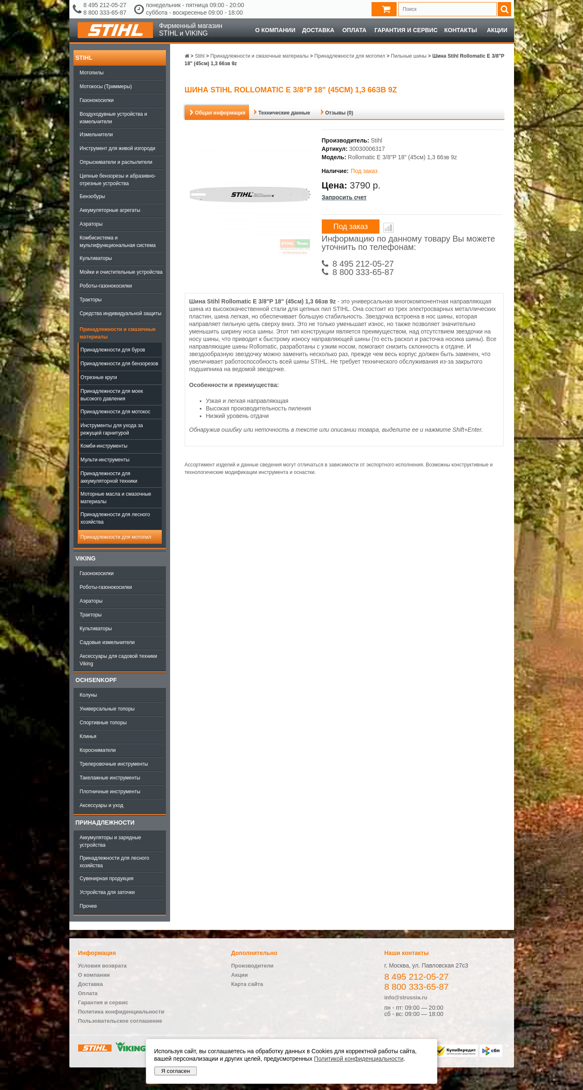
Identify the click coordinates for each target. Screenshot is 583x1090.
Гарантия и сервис (406, 30)
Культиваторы (96, 258)
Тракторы (91, 300)
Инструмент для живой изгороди (117, 148)
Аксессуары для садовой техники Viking (118, 660)
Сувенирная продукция (107, 878)
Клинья (88, 736)
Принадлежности (105, 822)
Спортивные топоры (103, 723)
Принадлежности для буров (113, 350)
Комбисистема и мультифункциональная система (118, 241)
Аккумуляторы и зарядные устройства (110, 841)
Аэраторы (91, 224)
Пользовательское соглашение (120, 1021)
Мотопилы (92, 73)
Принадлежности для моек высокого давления (112, 395)
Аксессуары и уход (102, 805)
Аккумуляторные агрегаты (110, 210)
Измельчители (96, 135)
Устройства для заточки (107, 892)
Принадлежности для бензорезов (119, 364)
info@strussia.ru (406, 997)
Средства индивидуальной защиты (121, 313)
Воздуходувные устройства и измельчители (114, 118)
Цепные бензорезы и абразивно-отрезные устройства (118, 179)
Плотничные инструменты (110, 792)
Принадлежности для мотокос (115, 412)
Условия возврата (102, 966)
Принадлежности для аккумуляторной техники (109, 477)
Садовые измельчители (107, 642)
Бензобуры (92, 196)
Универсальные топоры (107, 709)
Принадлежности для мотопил (116, 537)
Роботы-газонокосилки (106, 286)
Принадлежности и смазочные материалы (118, 333)
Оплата (354, 30)
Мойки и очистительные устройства (121, 272)
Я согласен (175, 1071)
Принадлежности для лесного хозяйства (115, 518)
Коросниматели (98, 750)
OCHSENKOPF (96, 680)
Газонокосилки (97, 100)
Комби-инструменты (104, 446)
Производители (252, 966)
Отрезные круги (99, 377)
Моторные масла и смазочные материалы (116, 497)
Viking (86, 558)
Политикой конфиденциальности (358, 1058)
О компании (275, 30)
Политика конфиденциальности (121, 1012)
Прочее (88, 906)
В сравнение (388, 228)
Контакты (460, 30)
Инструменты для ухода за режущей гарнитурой (112, 429)
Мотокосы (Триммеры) (106, 86)
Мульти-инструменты (105, 460)
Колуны (88, 695)
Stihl (84, 57)
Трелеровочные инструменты (114, 764)
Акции (497, 30)
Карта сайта (247, 984)
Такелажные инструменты (110, 778)
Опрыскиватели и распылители (116, 162)
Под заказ (351, 226)
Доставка (318, 30)
